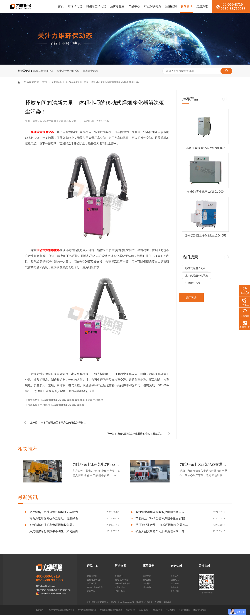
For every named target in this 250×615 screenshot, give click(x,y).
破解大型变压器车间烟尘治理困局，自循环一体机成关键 (162, 531)
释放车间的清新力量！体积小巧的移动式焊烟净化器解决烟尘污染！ (103, 82)
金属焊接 (119, 576)
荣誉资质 (175, 587)
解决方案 (120, 565)
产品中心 (134, 6)
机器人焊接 (120, 587)
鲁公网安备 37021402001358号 (53, 593)
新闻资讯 (186, 6)
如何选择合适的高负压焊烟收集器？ (52, 524)
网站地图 (167, 602)
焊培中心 (147, 587)
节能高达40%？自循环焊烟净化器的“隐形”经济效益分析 (162, 518)
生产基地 (175, 583)
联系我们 (175, 591)
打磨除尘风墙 (90, 70)
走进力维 (202, 6)
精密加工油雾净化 (123, 583)
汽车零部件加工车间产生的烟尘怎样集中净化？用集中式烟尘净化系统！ (64, 422)
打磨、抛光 (120, 591)
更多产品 (91, 591)
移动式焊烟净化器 (43, 70)
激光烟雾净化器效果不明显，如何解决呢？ (56, 531)
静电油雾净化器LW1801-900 (205, 191)
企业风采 (175, 580)
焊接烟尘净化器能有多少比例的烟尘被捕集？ (162, 512)
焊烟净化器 (75, 6)
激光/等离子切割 (122, 580)
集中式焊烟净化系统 (68, 70)
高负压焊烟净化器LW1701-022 (205, 147)
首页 (61, 6)
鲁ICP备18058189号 (126, 602)
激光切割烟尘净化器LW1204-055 (205, 235)
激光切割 (147, 580)
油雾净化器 (117, 6)
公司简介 (175, 576)
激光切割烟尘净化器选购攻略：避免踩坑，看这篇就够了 (140, 433)
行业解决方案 (152, 6)
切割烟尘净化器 (96, 6)
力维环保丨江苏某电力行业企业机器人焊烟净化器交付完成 (96, 464)
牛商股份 (148, 602)
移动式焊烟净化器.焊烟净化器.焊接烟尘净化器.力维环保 (72, 400)
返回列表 (191, 297)
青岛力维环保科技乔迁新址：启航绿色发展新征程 (56, 518)
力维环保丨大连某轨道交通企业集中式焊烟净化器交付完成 (203, 464)
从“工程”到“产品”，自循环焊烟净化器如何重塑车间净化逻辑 (162, 524)
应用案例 (171, 6)
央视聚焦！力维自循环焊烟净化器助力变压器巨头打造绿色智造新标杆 (56, 512)
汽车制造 (147, 583)
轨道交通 (147, 576)
